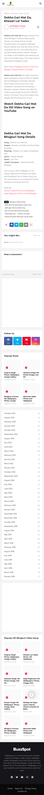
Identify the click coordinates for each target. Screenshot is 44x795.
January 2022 (22, 459)
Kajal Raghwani (10, 214)
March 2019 (22, 543)
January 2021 (22, 468)
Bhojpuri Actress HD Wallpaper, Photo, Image (11, 399)
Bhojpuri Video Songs (20, 13)
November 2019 (22, 518)
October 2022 (22, 430)
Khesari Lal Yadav (24, 214)
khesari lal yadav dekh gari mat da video (19, 216)
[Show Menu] (3, 4)
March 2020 (22, 501)
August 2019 (22, 530)
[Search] (41, 4)
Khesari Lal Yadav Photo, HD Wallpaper (30, 657)
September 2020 (22, 476)
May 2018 (22, 564)
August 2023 (22, 418)
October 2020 (22, 472)
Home (6, 13)
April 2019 (22, 539)
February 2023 (22, 422)
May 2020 (22, 493)
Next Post (37, 274)
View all (37, 235)
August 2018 (22, 551)
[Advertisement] (22, 303)
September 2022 (22, 434)
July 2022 (22, 443)
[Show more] (31, 225)
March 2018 (22, 572)
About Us (19, 788)
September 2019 (22, 526)
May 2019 (22, 535)
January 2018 (22, 576)
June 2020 (22, 489)
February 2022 (22, 455)
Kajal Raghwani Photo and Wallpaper (20, 193)
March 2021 (22, 463)
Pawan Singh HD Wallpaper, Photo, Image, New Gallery (12, 705)
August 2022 (22, 438)
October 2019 (22, 522)
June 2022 (22, 447)
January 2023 (22, 426)
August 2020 (22, 480)
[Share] (38, 27)
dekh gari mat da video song (15, 208)
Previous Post (9, 274)
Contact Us (22, 791)
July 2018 (22, 555)
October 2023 (22, 413)
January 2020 (22, 510)
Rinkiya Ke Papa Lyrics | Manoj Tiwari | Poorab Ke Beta (31, 705)
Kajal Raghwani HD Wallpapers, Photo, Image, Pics (31, 681)
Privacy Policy (30, 788)
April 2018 (22, 568)
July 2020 (22, 484)
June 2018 (22, 560)
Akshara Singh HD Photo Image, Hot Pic (31, 375)
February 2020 (22, 505)
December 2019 (22, 514)
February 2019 (22, 547)
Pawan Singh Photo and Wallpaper (19, 191)
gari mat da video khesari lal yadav (17, 211)
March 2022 (22, 451)
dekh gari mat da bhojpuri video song (18, 205)
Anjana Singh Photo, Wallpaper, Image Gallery (12, 375)
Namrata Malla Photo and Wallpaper (29, 399)
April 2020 (22, 497)
